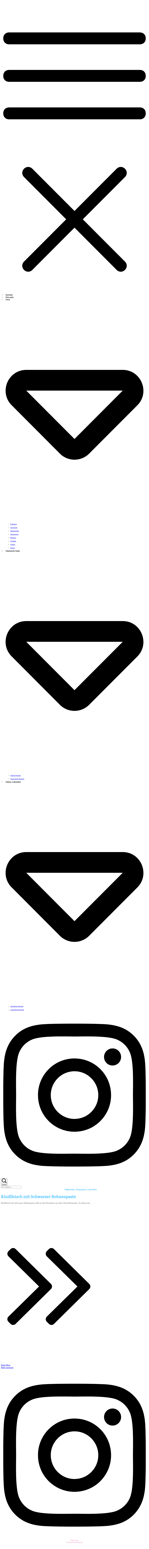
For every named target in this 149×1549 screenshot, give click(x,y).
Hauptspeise (81, 1189)
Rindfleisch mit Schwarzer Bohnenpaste (38, 1196)
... (91, 1203)
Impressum (74, 1540)
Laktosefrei (92, 1189)
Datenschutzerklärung (74, 1542)
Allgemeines (69, 1189)
